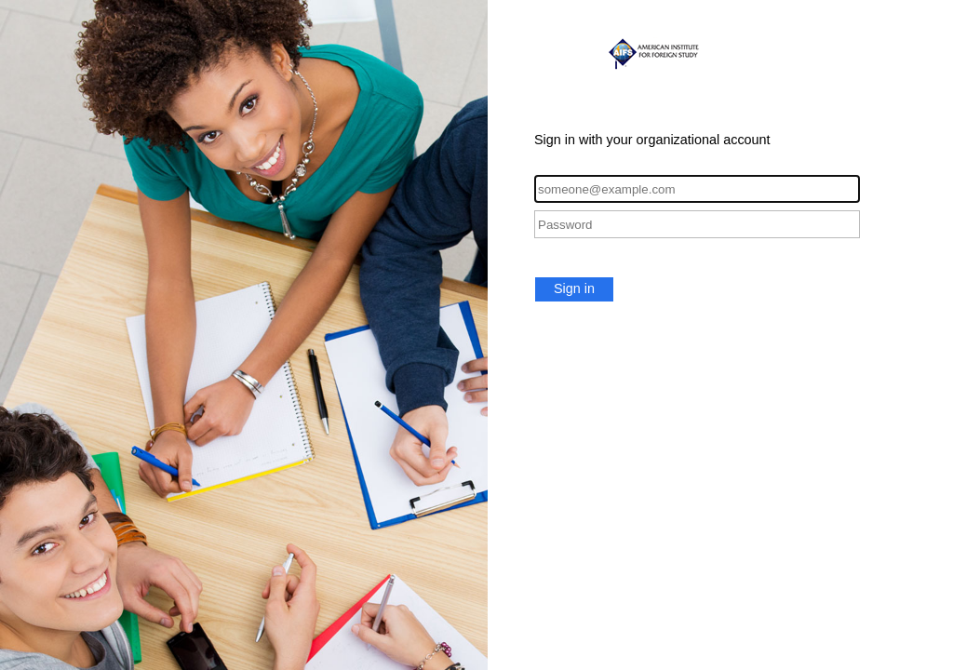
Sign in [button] (574, 288)
